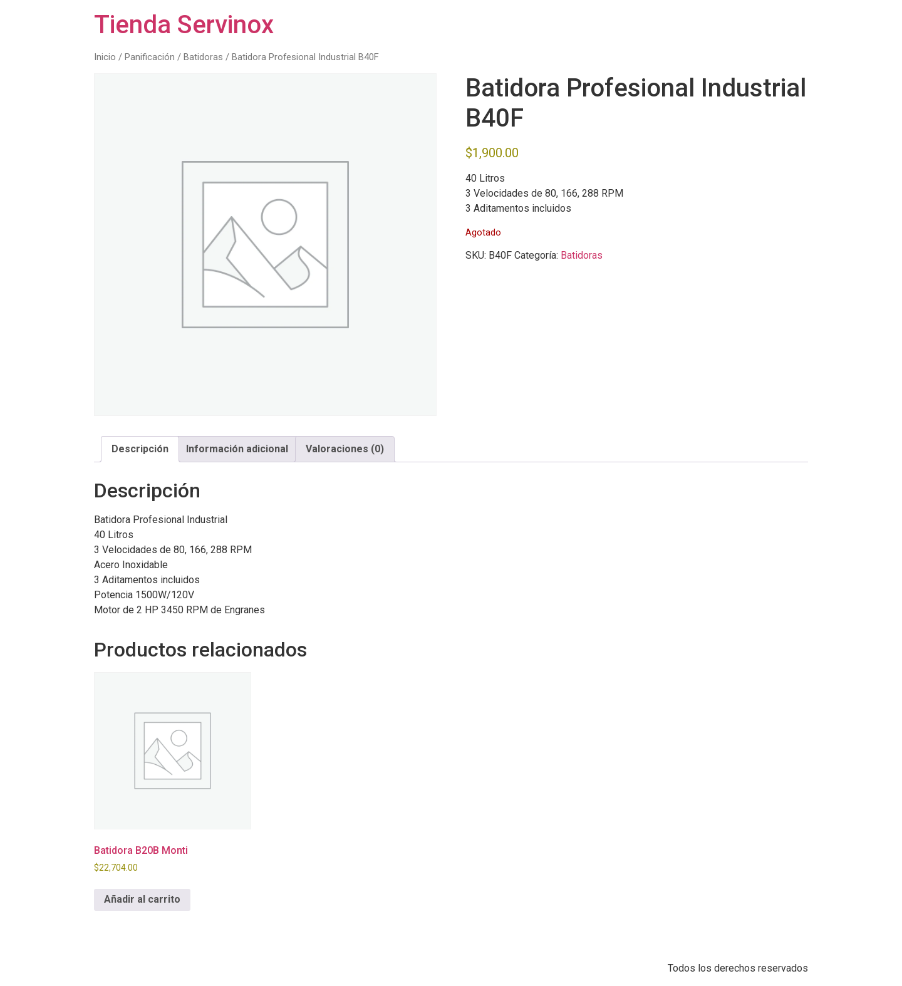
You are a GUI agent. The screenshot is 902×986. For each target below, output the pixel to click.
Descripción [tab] (139, 449)
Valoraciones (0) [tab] (345, 449)
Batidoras (203, 57)
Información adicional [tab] (237, 449)
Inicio (105, 57)
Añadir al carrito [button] (142, 899)
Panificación (150, 57)
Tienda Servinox (184, 24)
